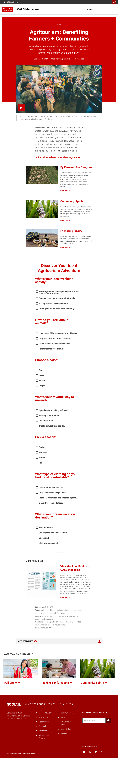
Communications (68, 713)
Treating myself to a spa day (52, 426)
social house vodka (57, 625)
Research (42, 726)
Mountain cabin (46, 527)
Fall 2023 (49, 607)
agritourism (45, 610)
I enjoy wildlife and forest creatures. (55, 338)
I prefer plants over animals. (52, 349)
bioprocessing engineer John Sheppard (65, 610)
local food (77, 622)
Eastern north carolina (44, 619)
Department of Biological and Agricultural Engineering (56, 616)
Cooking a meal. (46, 421)
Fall (40, 463)
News (63, 717)
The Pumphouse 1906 (43, 628)
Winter (42, 457)
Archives (90, 9)
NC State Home (12, 2)
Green (41, 375)
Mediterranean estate (49, 543)
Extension (43, 731)
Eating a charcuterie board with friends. (57, 298)
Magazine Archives (46, 713)
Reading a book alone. (49, 415)
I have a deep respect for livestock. (55, 343)
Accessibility (66, 729)
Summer (43, 452)
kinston (69, 622)
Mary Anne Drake (42, 625)
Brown (42, 380)
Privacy (64, 734)
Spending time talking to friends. (54, 410)
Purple (42, 386)
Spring (42, 447)
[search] (114, 2)
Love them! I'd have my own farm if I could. (58, 333)
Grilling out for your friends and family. (57, 309)
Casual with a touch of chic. (51, 487)
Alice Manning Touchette (61, 59)
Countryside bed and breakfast (53, 533)
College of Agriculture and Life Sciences (50, 613)
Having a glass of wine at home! (53, 303)
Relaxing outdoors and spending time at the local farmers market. (59, 292)
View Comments (59, 641)
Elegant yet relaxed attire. (51, 503)
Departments (44, 722)
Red (40, 370)
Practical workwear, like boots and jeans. (58, 498)
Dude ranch (44, 538)
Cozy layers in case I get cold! (52, 492)
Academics (43, 717)
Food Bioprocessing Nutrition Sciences (50, 622)
